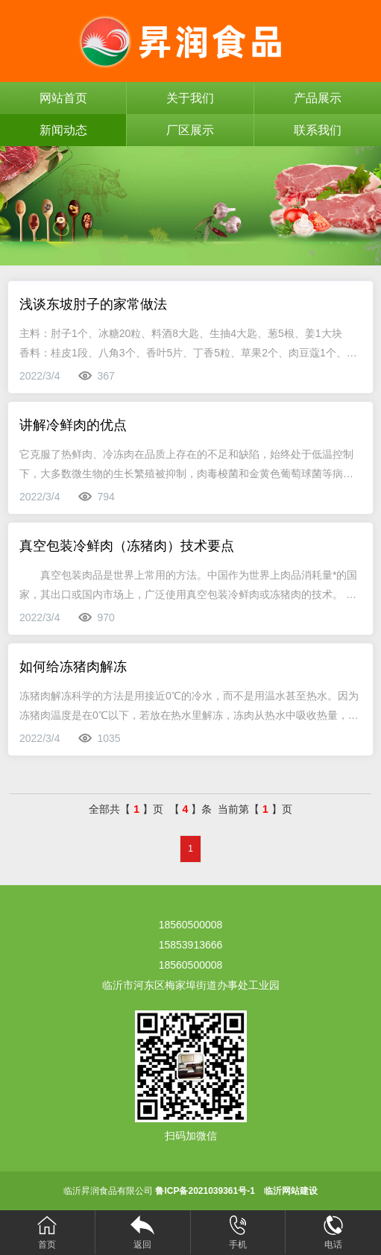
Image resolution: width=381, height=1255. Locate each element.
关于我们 (190, 98)
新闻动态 (63, 130)
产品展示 (317, 98)
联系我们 (317, 130)
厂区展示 (190, 130)
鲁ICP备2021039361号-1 (204, 1191)
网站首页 (63, 98)
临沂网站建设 (291, 1191)
